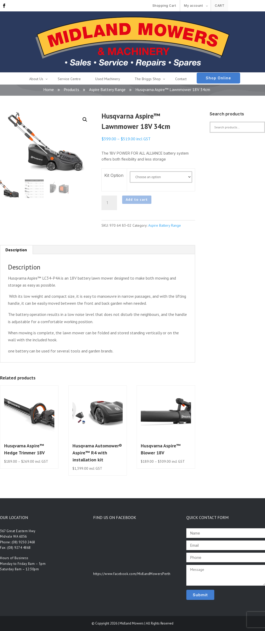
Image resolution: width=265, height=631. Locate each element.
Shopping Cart (164, 6)
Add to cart (137, 199)
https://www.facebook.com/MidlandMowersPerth (132, 574)
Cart (219, 6)
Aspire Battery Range (107, 89)
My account (193, 6)
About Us (36, 79)
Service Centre (69, 79)
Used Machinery (107, 79)
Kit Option (113, 175)
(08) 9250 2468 (23, 542)
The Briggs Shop (148, 79)
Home (48, 89)
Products (71, 89)
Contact (181, 79)
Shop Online (218, 78)
